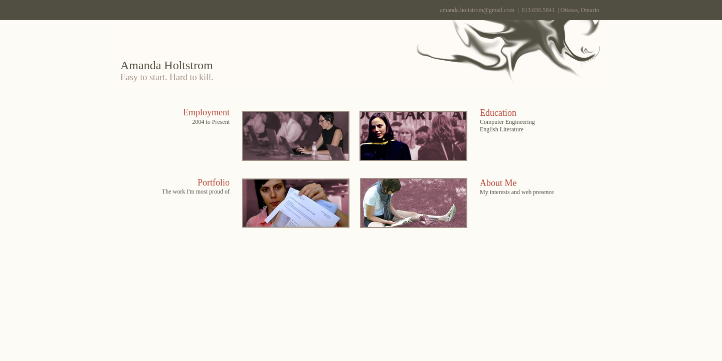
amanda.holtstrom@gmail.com (477, 10)
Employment (206, 112)
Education (498, 113)
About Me (498, 183)
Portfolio (214, 182)
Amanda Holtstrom (166, 65)
